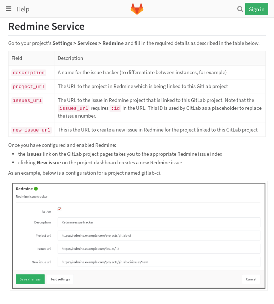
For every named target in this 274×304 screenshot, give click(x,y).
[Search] (240, 9)
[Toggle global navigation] (8, 9)
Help (23, 9)
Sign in (256, 9)
